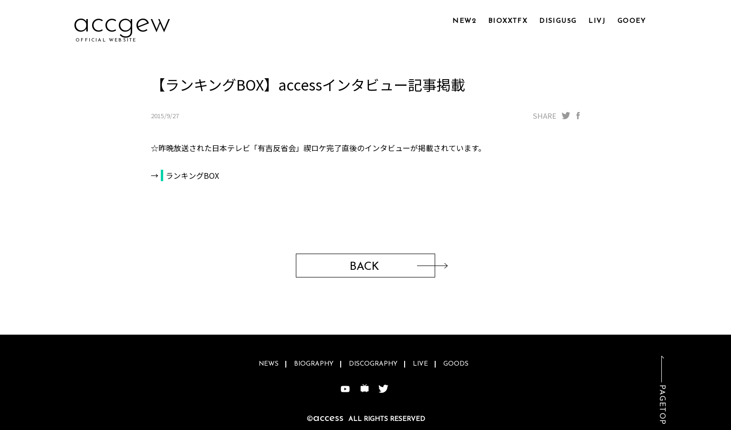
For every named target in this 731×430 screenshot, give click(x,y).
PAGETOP (662, 405)
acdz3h (120, 24)
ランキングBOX (192, 175)
